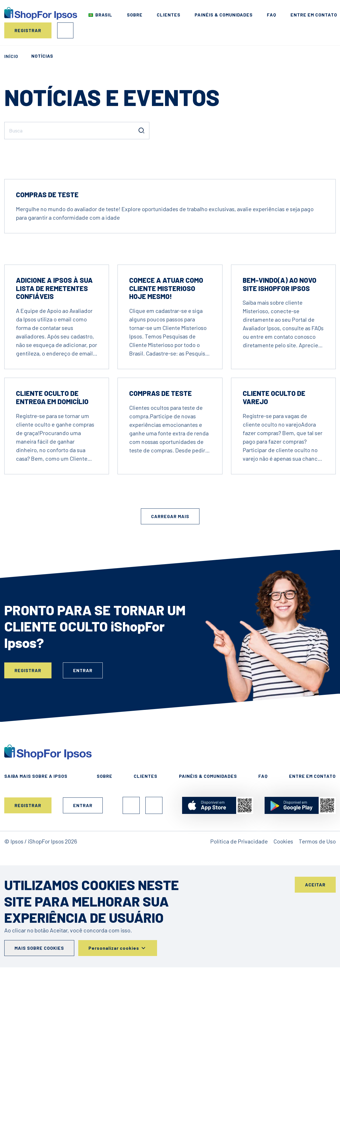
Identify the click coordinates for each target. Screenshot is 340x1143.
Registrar (28, 30)
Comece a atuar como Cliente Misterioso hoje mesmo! (166, 455)
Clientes (168, 14)
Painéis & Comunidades (224, 14)
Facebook (131, 972)
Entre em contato (313, 14)
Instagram (153, 972)
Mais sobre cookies (39, 1115)
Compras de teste (47, 362)
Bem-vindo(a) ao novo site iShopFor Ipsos (279, 451)
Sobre (135, 14)
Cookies (283, 1008)
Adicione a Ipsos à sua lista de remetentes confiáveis (54, 455)
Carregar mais (170, 683)
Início (11, 56)
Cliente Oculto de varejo (274, 564)
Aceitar (315, 1052)
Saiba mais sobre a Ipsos (35, 943)
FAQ (271, 14)
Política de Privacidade (239, 1008)
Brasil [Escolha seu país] (103, 14)
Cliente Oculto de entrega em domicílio (52, 564)
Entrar (65, 30)
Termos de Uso (317, 1008)
